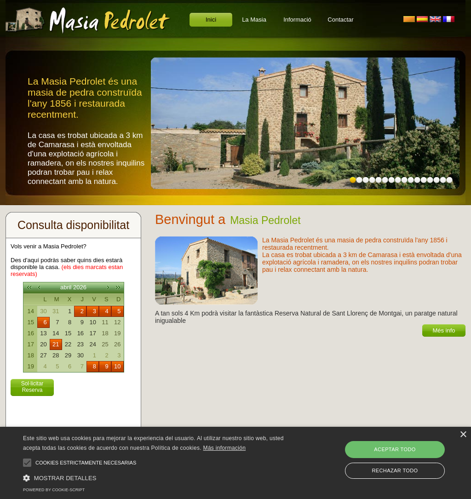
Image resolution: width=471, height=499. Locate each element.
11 (417, 180)
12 (423, 180)
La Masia (254, 19)
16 (449, 180)
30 (43, 311)
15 (443, 180)
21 (55, 344)
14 (436, 180)
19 (117, 333)
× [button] (463, 434)
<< (29, 287)
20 (43, 344)
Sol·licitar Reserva (32, 386)
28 (55, 355)
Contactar (340, 19)
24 (92, 344)
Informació (297, 19)
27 (43, 355)
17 (92, 333)
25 (105, 344)
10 (411, 180)
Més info (443, 330)
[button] (161, 477)
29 (68, 355)
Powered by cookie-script (54, 490)
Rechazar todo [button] (395, 470)
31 (55, 311)
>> (118, 287)
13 (430, 180)
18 (105, 333)
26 (117, 344)
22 (68, 344)
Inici (211, 19)
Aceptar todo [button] (394, 449)
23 (80, 344)
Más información (224, 448)
